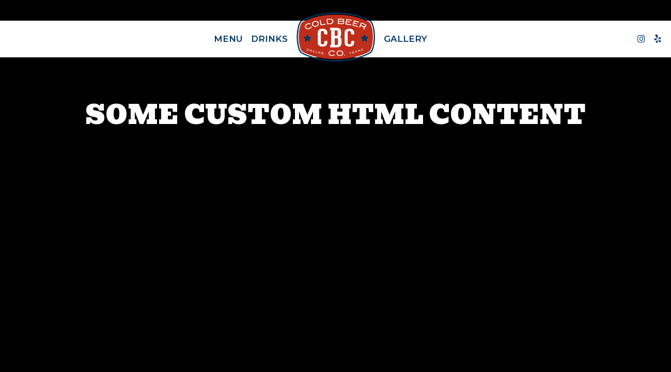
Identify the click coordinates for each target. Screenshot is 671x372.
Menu (228, 39)
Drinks (269, 39)
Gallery (405, 39)
